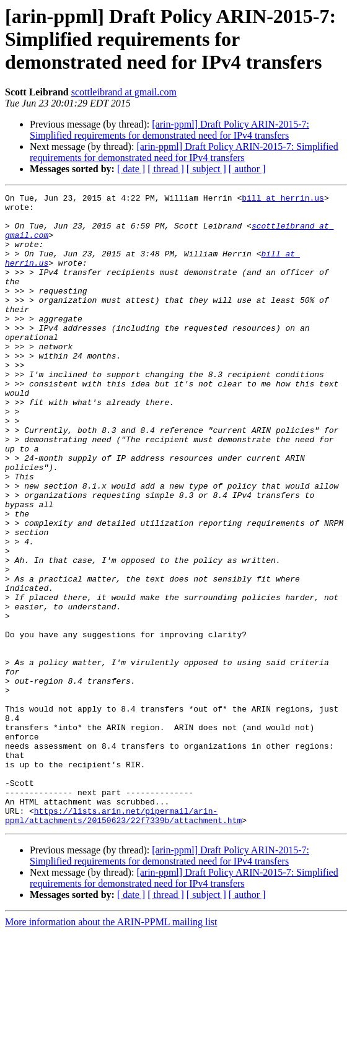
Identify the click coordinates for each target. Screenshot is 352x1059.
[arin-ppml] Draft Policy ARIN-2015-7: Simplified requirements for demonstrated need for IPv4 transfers (169, 130)
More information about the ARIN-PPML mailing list (111, 1048)
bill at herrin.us (283, 199)
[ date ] (131, 168)
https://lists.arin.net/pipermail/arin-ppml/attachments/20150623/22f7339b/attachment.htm (123, 941)
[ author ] (247, 168)
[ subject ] (206, 168)
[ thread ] (165, 168)
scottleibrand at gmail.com (124, 92)
